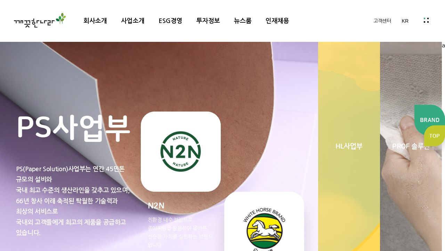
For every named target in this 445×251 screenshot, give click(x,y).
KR (405, 21)
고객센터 (382, 20)
